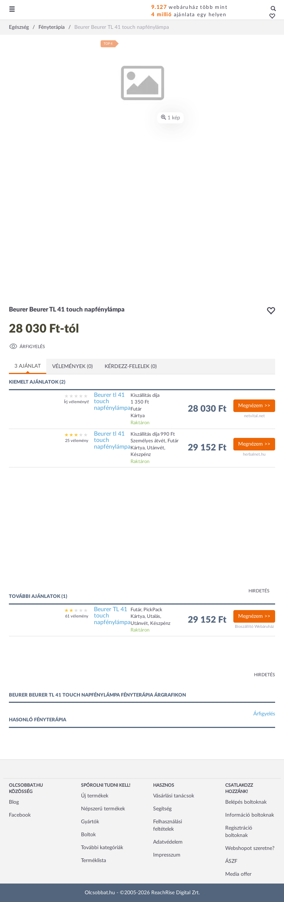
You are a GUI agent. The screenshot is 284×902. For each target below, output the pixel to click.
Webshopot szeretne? (249, 848)
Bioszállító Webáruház (254, 626)
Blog (14, 802)
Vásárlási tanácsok (173, 796)
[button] (270, 16)
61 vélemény (76, 616)
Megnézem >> (254, 405)
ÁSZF (231, 861)
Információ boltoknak (249, 815)
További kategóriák (102, 847)
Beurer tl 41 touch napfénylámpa (112, 401)
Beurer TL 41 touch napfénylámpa (112, 615)
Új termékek (94, 796)
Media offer (238, 874)
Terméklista (93, 860)
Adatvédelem (168, 842)
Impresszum (166, 855)
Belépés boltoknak (246, 802)
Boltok (88, 834)
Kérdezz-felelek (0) (131, 366)
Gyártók (90, 821)
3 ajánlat (27, 366)
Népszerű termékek (103, 808)
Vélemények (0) (72, 366)
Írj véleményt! (76, 402)
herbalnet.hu (254, 454)
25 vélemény (76, 441)
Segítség (162, 808)
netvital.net (254, 416)
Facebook (20, 815)
